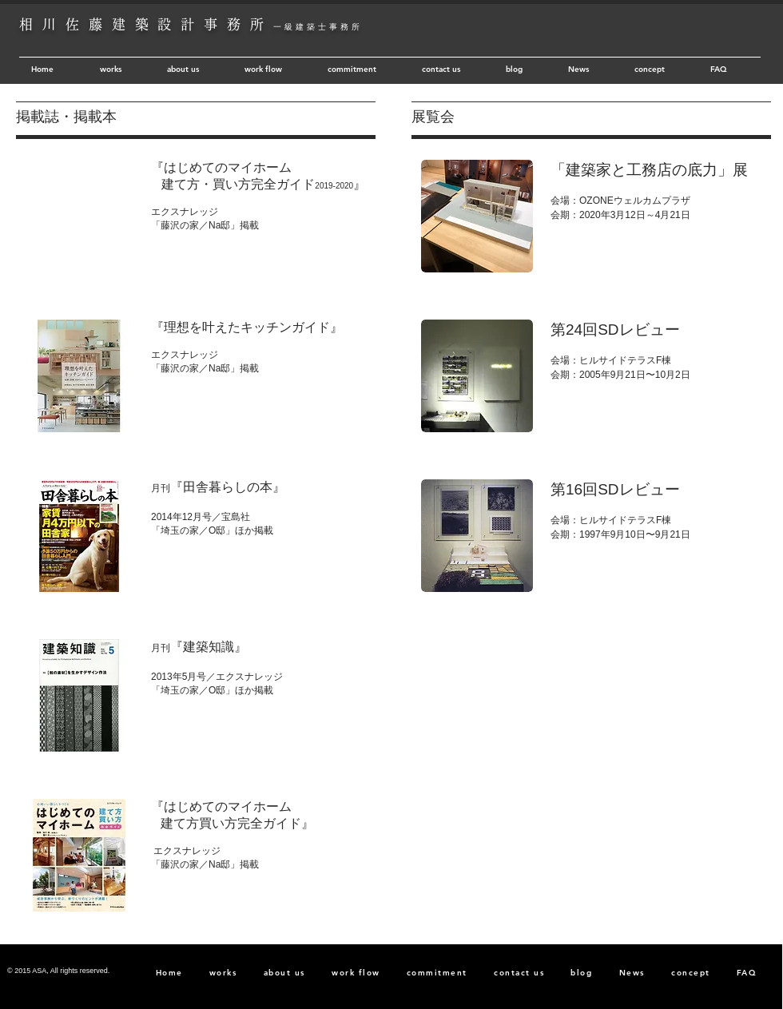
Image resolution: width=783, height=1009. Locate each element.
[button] (79, 216)
